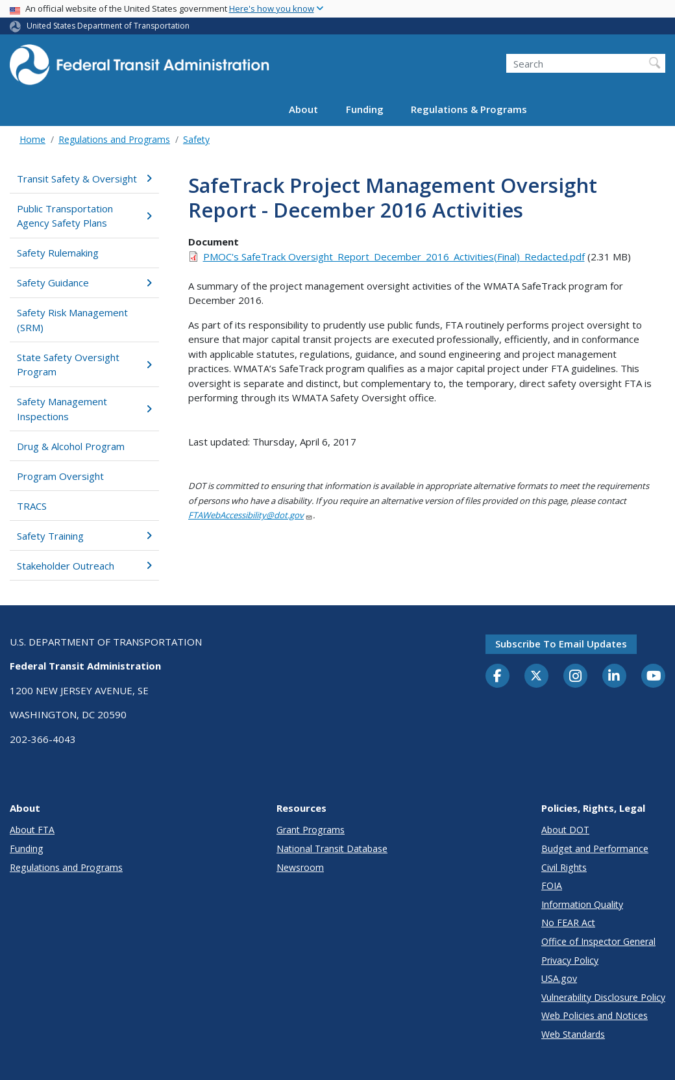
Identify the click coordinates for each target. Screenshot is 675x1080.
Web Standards (573, 1034)
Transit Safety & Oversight (84, 178)
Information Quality (582, 904)
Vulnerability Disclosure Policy (603, 997)
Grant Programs (310, 829)
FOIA (551, 885)
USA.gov (559, 978)
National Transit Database (331, 848)
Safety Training (84, 535)
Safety (196, 139)
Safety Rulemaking (58, 252)
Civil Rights (564, 867)
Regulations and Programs (114, 139)
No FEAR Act (568, 922)
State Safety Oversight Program (84, 365)
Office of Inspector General (598, 941)
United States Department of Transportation (108, 25)
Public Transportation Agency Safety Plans (84, 216)
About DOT (565, 829)
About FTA (32, 829)
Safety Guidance (84, 282)
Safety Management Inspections (84, 409)
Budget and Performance (594, 848)
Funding (365, 109)
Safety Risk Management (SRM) (72, 320)
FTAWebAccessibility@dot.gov (250, 515)
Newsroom (300, 867)
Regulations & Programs (469, 109)
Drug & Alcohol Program (71, 446)
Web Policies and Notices (594, 1015)
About (303, 109)
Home (32, 139)
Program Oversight (60, 476)
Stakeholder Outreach (84, 565)
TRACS (32, 505)
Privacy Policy (569, 960)
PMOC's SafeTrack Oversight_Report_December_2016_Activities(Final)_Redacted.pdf (394, 256)
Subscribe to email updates (561, 643)
